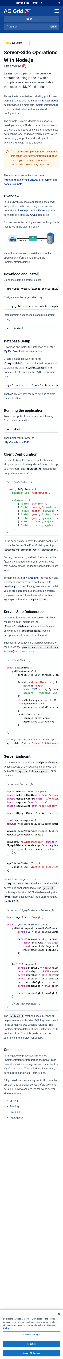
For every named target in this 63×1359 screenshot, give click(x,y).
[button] (31, 26)
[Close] (59, 1314)
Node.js (24, 210)
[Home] (17, 11)
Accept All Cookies (31, 1353)
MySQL (31, 214)
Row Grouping (30, 577)
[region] (31, 1334)
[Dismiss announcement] (59, 2)
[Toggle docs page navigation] (31, 19)
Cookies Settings (32, 1334)
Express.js (44, 210)
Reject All (31, 1344)
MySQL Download (14, 351)
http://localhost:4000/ (16, 442)
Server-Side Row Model (44, 100)
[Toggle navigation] (57, 11)
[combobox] (17, 43)
